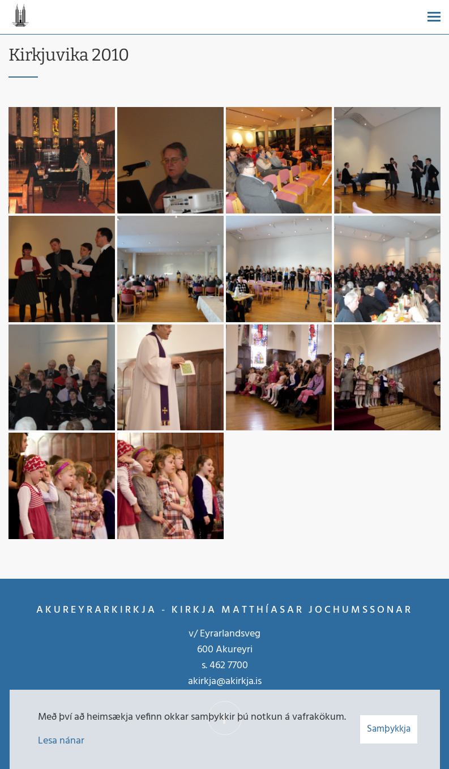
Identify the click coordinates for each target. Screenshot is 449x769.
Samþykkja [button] (388, 729)
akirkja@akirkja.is (225, 681)
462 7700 (228, 665)
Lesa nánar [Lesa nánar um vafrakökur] (61, 741)
